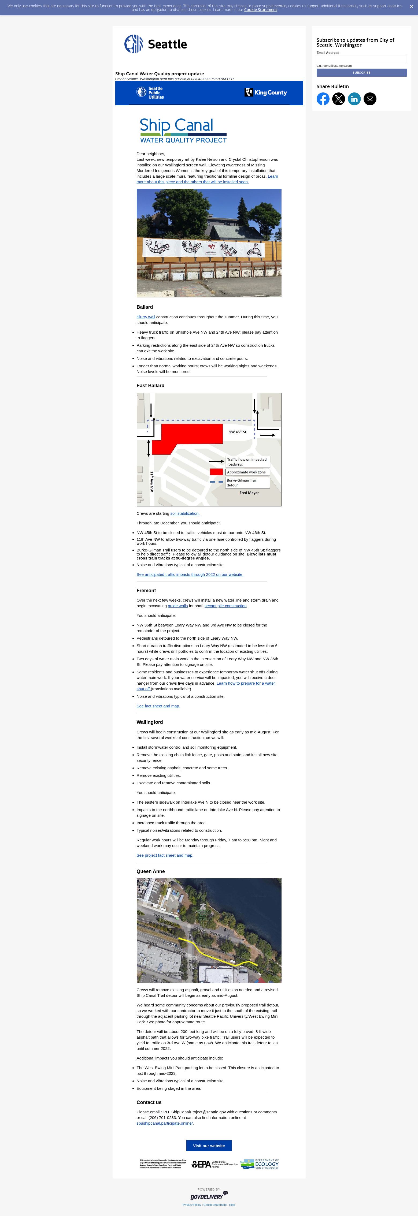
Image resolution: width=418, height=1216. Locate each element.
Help (232, 1204)
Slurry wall (146, 317)
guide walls (178, 605)
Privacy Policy (192, 1204)
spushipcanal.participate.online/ (165, 1123)
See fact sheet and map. (158, 706)
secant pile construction (226, 605)
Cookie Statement (260, 9)
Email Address (328, 53)
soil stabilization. (184, 513)
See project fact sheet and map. (165, 855)
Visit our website (209, 1145)
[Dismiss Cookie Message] (411, 5)
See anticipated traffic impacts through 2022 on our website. (190, 574)
